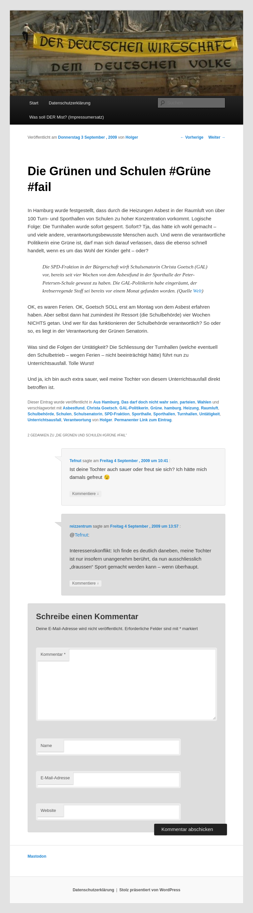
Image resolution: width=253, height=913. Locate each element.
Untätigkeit (209, 414)
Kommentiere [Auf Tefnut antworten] (85, 494)
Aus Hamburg (106, 402)
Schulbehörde (41, 414)
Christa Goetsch (102, 408)
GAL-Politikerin (134, 408)
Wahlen (204, 402)
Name (46, 745)
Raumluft (209, 408)
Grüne (156, 408)
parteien (187, 402)
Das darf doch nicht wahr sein (149, 402)
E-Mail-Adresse (55, 777)
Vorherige (191, 137)
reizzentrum (81, 526)
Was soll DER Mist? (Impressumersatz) (66, 117)
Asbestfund (74, 408)
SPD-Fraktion (116, 414)
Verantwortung (77, 420)
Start (33, 102)
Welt (197, 290)
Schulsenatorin (88, 414)
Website (48, 810)
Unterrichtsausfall (44, 420)
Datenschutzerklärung (69, 102)
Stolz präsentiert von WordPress (149, 890)
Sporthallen (164, 414)
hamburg (172, 408)
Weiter (216, 137)
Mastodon (37, 856)
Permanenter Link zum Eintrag (142, 420)
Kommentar (53, 654)
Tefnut (75, 460)
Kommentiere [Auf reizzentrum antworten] (85, 583)
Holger (132, 137)
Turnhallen (187, 414)
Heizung (191, 408)
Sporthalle (141, 414)
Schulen (63, 414)
